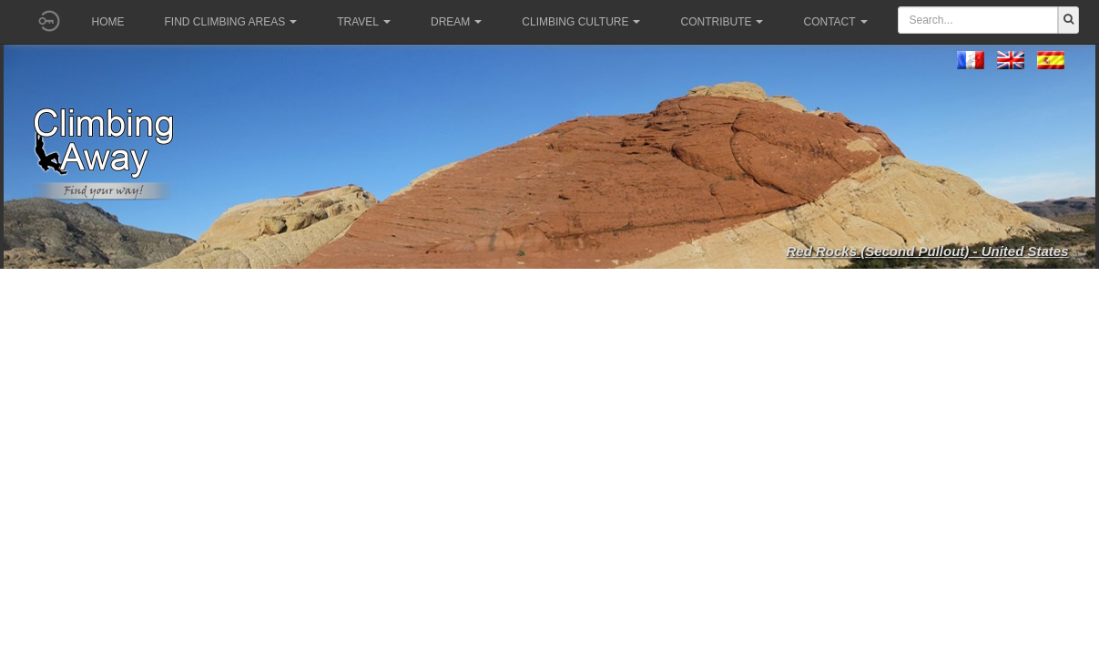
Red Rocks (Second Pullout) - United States (927, 251)
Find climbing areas (231, 21)
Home (108, 21)
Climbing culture (581, 21)
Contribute (721, 21)
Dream (456, 21)
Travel (364, 21)
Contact (835, 21)
